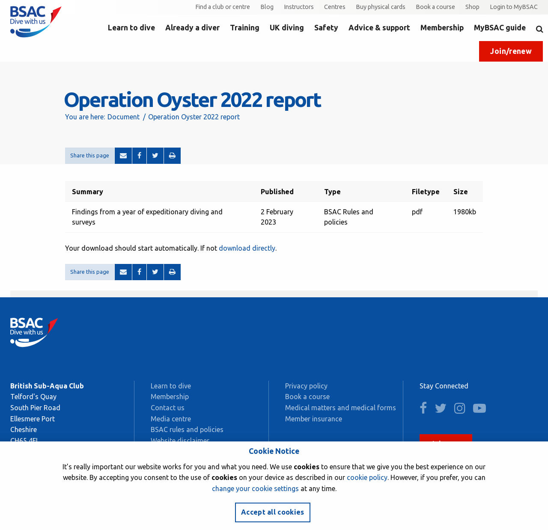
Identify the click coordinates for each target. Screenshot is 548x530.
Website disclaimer (180, 440)
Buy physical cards (380, 6)
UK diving (287, 28)
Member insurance (313, 419)
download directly (247, 248)
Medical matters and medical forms (340, 408)
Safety (326, 28)
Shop (472, 6)
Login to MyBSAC (514, 6)
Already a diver (192, 28)
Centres (334, 6)
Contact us (168, 408)
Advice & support (379, 28)
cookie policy (367, 477)
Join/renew (511, 51)
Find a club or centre (222, 6)
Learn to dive (131, 28)
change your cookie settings (255, 488)
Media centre (171, 419)
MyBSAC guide (500, 28)
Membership (442, 28)
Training (244, 28)
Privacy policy (306, 386)
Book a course (435, 6)
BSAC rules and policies (187, 429)
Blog (267, 6)
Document (123, 117)
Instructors (299, 6)
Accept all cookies (272, 512)
